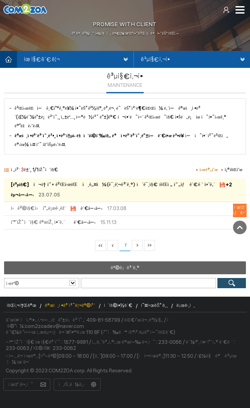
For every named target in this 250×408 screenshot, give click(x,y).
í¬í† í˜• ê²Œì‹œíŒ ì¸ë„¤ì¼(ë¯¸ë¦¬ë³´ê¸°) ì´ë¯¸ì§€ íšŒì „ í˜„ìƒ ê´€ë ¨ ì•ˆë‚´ (124, 184)
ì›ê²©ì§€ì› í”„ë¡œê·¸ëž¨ (38, 208)
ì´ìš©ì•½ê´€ (118, 305)
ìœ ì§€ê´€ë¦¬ (42, 59)
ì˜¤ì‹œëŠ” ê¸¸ (154, 305)
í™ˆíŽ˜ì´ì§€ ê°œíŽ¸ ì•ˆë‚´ (38, 222)
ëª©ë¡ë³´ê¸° (125, 267)
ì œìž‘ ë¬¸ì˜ (20, 384)
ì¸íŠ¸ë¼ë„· (72, 384)
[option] (125, 25)
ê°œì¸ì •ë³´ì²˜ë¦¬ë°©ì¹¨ (70, 305)
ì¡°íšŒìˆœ (234, 169)
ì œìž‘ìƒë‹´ (240, 210)
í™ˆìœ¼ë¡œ (8, 59)
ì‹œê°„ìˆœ (209, 169)
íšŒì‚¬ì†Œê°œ (21, 305)
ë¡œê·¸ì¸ (185, 305)
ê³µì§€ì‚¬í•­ (155, 59)
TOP (240, 227)
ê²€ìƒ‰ (231, 283)
